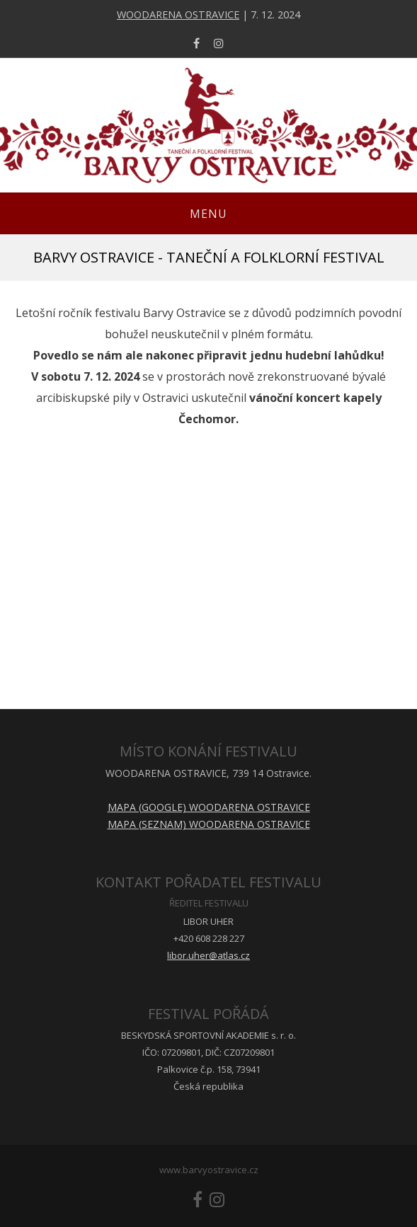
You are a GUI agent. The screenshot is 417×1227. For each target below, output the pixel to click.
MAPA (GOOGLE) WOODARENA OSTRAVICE (209, 807)
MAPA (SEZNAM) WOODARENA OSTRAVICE (209, 824)
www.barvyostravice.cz (208, 1169)
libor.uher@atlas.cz (208, 955)
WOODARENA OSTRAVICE (178, 14)
